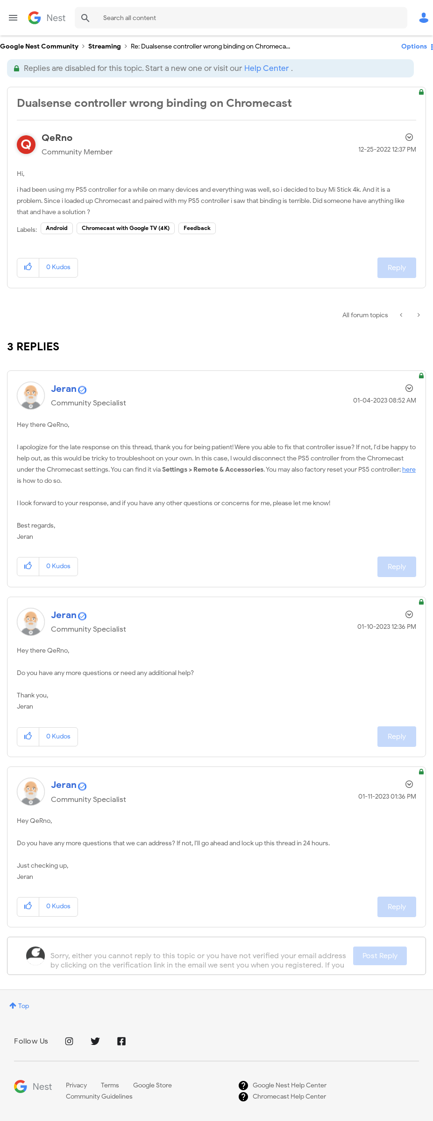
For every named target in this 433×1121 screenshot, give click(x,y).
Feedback (197, 227)
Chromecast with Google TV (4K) (126, 227)
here (409, 469)
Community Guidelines (99, 1096)
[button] (28, 267)
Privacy (76, 1085)
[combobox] (241, 17)
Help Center (266, 68)
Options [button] (414, 46)
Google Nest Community (46, 17)
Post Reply (380, 956)
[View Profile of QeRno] (57, 138)
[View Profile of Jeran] (64, 389)
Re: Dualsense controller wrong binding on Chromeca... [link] (210, 46)
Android (57, 227)
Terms (110, 1085)
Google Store (152, 1085)
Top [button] (23, 1006)
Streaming (104, 46)
